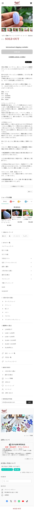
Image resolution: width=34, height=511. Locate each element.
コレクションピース (7, 246)
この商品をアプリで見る (17, 186)
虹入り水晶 (5, 250)
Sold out (17, 52)
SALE (3, 287)
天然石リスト (6, 258)
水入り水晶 (5, 254)
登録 (29, 402)
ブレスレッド (5, 279)
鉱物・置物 (5, 266)
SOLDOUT (5, 291)
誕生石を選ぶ (6, 275)
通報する (30, 191)
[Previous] (2, 17)
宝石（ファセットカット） (9, 262)
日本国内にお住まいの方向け (17, 57)
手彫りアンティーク (7, 283)
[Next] (32, 17)
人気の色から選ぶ (7, 271)
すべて (5, 201)
